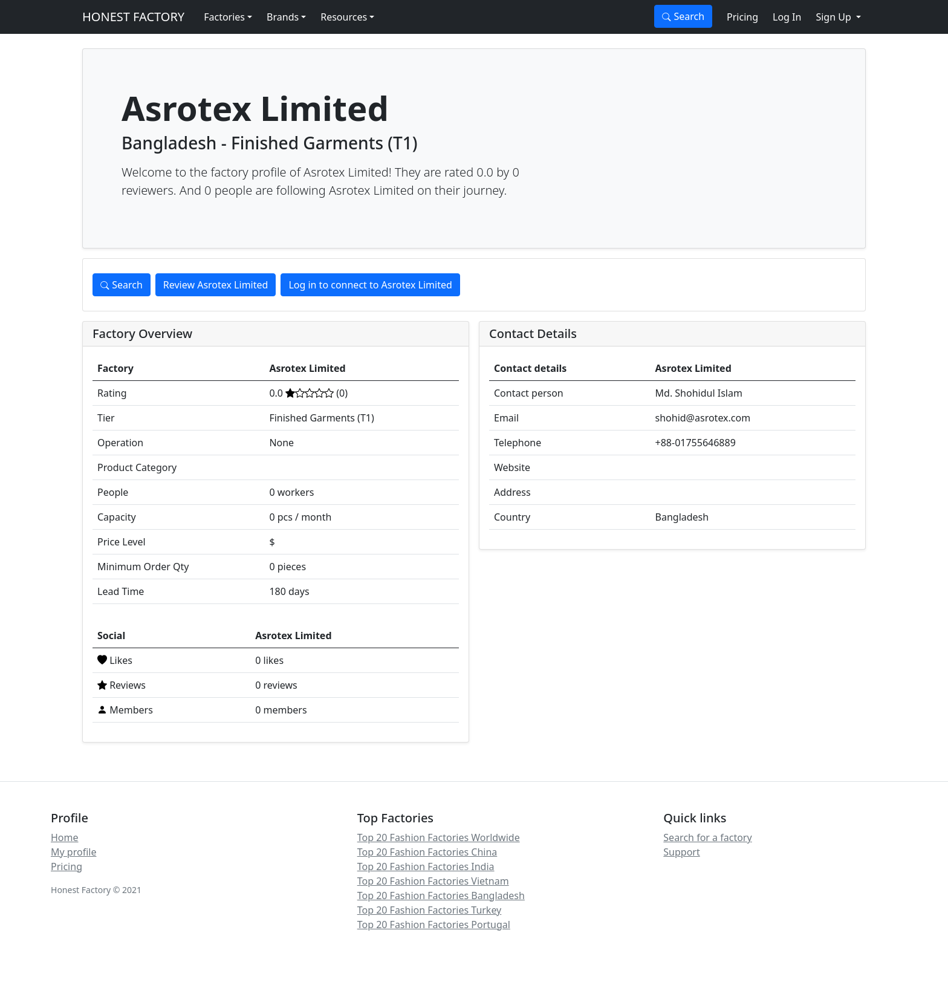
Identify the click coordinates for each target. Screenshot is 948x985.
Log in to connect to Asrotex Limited (370, 284)
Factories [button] (224, 17)
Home (65, 837)
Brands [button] (283, 17)
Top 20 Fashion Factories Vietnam (433, 881)
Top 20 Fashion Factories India (426, 866)
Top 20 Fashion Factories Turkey (429, 910)
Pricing (742, 17)
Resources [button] (343, 17)
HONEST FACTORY (133, 16)
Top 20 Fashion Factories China (427, 852)
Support (681, 852)
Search (683, 16)
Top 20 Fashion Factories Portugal (433, 924)
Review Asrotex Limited (215, 284)
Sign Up (835, 17)
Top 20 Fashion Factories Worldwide (438, 837)
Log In (787, 17)
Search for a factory (707, 837)
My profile (73, 852)
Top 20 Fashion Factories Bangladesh (441, 895)
